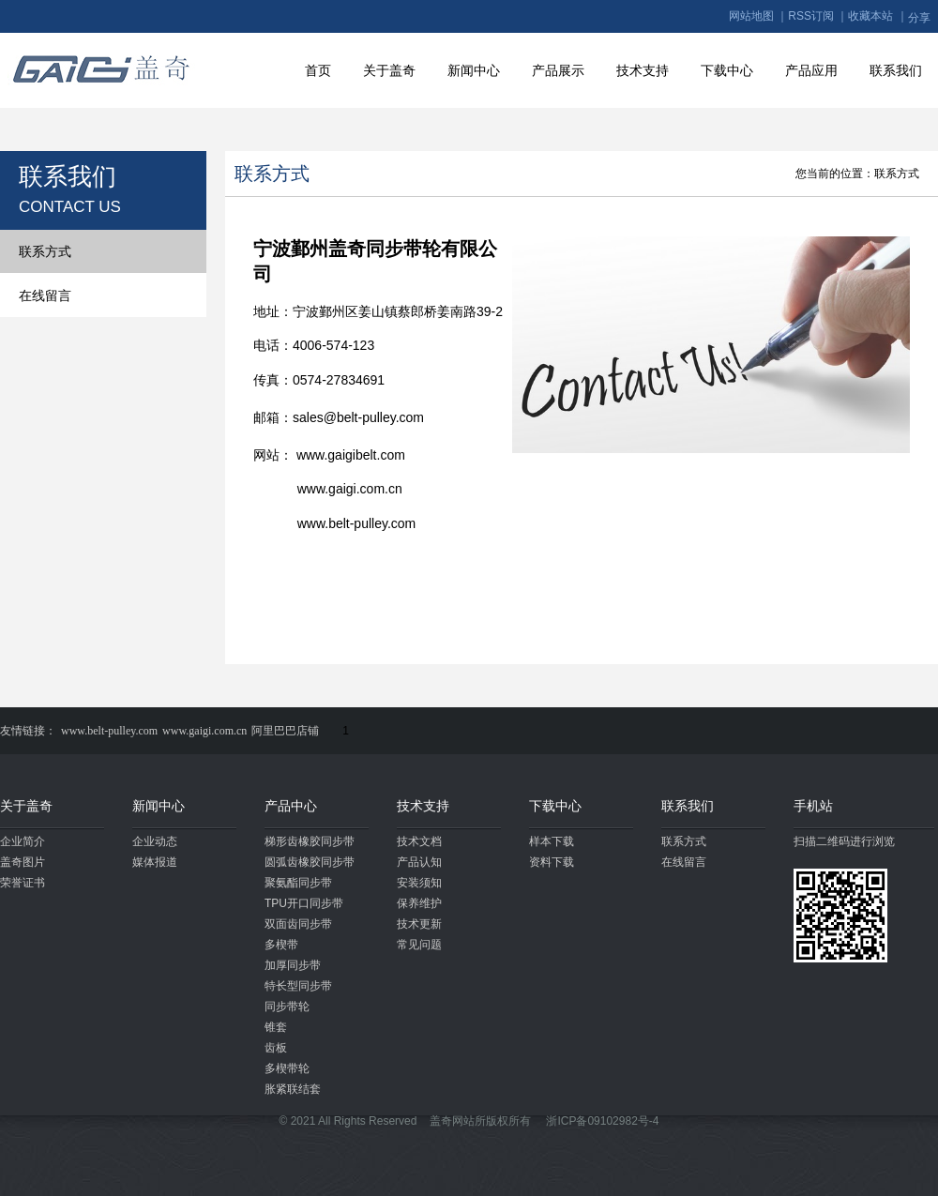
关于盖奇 (389, 70)
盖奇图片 (22, 862)
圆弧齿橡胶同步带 (310, 862)
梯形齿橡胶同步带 (310, 841)
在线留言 (45, 295)
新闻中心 (473, 70)
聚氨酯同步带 (298, 882)
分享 (919, 17)
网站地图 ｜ (758, 16)
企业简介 (22, 841)
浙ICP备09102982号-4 (602, 1121)
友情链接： (28, 730)
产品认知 (419, 862)
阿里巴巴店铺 (285, 730)
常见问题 (419, 944)
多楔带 (281, 944)
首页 (318, 70)
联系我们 (896, 70)
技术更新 (419, 924)
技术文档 (419, 841)
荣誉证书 (22, 882)
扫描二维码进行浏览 (844, 841)
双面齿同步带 (298, 924)
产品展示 (558, 70)
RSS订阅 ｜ (818, 16)
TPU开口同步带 (304, 903)
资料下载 (551, 862)
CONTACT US (70, 207)
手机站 (813, 805)
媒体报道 (154, 862)
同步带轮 (287, 1006)
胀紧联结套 (293, 1089)
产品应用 (811, 70)
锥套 (276, 1027)
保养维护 (419, 903)
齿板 (276, 1047)
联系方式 (45, 251)
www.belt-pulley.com (109, 730)
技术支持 (642, 70)
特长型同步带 (298, 985)
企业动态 (154, 841)
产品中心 (291, 805)
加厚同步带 (293, 965)
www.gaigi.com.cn (204, 730)
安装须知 (419, 882)
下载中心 (727, 70)
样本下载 (551, 841)
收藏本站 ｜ (877, 16)
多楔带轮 (287, 1068)
